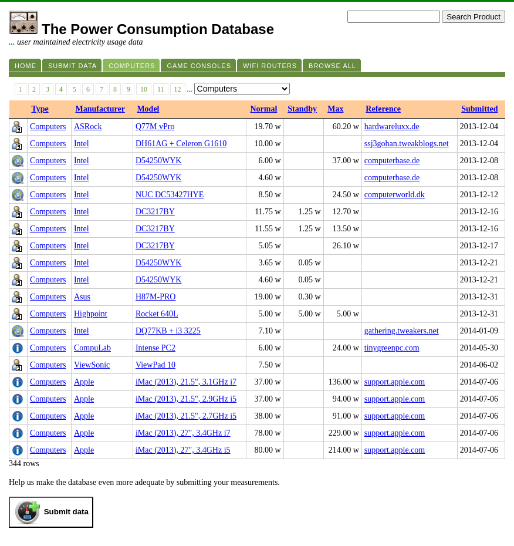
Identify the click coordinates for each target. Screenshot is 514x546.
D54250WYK (159, 160)
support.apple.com (394, 382)
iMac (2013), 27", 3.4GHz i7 (183, 433)
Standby (302, 109)
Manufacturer (100, 109)
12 (177, 89)
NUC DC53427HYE (170, 194)
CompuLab (92, 347)
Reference (383, 109)
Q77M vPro (155, 126)
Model (148, 109)
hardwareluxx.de (392, 126)
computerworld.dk (394, 194)
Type (39, 109)
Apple (84, 382)
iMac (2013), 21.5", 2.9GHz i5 (186, 399)
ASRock (88, 126)
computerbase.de (392, 160)
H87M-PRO (155, 296)
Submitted (479, 109)
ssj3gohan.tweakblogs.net (406, 143)
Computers (48, 126)
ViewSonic (92, 364)
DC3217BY (155, 211)
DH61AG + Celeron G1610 (181, 143)
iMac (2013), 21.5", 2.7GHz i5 (186, 416)
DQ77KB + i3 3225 (168, 330)
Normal (263, 109)
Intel (81, 143)
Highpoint (90, 313)
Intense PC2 (155, 347)
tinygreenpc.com (392, 347)
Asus (82, 296)
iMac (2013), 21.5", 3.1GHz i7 (186, 382)
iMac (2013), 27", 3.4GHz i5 (183, 450)
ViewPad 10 (155, 364)
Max (335, 109)
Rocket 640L (157, 313)
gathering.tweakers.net (401, 330)
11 (160, 89)
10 (143, 89)
